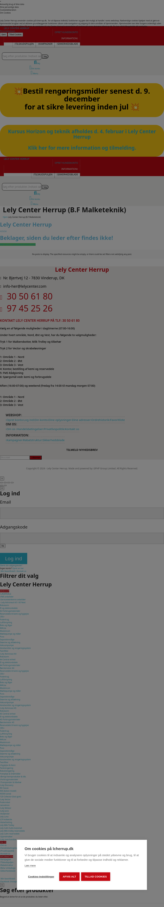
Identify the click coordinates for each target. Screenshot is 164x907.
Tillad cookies (96, 876)
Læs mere (30, 866)
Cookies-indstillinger (41, 876)
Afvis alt (69, 876)
